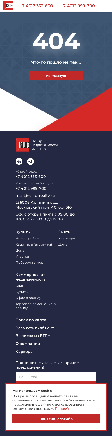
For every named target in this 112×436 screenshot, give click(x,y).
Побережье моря (30, 263)
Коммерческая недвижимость (31, 277)
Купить (23, 232)
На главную (56, 76)
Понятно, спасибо (56, 419)
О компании (28, 343)
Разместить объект (35, 328)
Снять (64, 232)
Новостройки (27, 238)
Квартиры (67, 238)
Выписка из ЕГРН (33, 336)
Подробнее (65, 408)
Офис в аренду (28, 298)
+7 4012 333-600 (36, 5)
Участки (22, 257)
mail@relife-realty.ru (35, 195)
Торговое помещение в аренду (36, 306)
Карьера (24, 351)
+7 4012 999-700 (78, 5)
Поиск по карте (31, 320)
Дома (20, 250)
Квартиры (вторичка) (34, 244)
